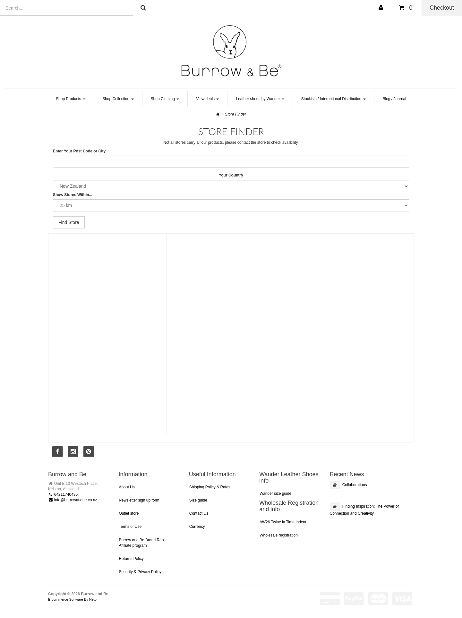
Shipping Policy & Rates (209, 487)
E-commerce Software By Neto (72, 599)
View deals (207, 99)
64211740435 (63, 494)
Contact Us (198, 513)
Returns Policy (131, 558)
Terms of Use (130, 526)
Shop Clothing (165, 99)
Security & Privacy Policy (140, 572)
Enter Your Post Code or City (79, 151)
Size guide (198, 500)
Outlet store (129, 513)
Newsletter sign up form (139, 500)
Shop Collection (117, 99)
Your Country (231, 175)
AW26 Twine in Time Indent (283, 522)
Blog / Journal (394, 99)
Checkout (442, 7)
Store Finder (235, 114)
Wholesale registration (279, 535)
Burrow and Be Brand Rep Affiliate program (141, 543)
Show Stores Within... (72, 195)
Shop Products (70, 99)
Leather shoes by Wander (260, 99)
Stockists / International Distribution (333, 99)
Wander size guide (275, 493)
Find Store (68, 222)
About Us (126, 487)
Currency (197, 526)
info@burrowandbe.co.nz (72, 500)
